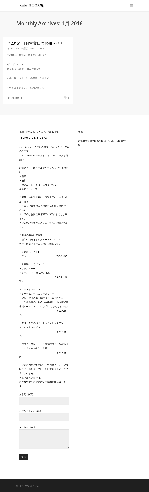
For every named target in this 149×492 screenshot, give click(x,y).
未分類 (24, 48)
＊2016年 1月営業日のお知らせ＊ (35, 43)
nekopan (14, 48)
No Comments (37, 48)
